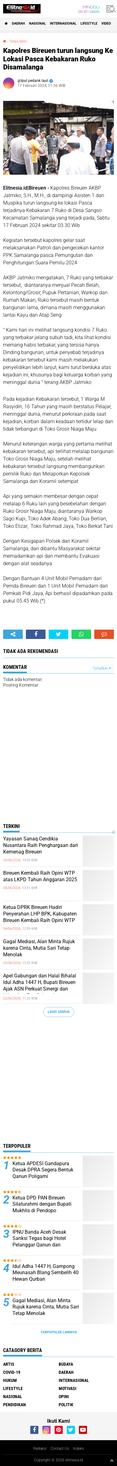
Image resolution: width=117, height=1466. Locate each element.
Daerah (18, 23)
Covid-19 (11, 1372)
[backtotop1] (111, 1460)
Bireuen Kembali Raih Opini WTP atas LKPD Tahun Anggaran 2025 (40, 876)
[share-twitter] (58, 634)
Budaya (66, 1364)
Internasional (63, 23)
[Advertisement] (58, 1081)
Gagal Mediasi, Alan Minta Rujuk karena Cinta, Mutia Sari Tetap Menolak (39, 948)
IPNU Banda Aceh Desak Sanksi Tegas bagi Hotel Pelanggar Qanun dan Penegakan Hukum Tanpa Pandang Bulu (41, 1245)
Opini (64, 1396)
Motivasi (67, 1388)
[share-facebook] (36, 634)
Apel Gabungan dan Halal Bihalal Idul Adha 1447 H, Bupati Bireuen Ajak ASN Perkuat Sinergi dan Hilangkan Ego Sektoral (39, 985)
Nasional (37, 23)
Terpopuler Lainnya (59, 1332)
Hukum (10, 1380)
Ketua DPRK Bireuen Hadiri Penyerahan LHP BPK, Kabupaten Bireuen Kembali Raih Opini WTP (40, 913)
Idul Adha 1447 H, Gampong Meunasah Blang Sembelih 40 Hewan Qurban (45, 1272)
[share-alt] (13, 634)
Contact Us (60, 1448)
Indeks (78, 1448)
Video (106, 23)
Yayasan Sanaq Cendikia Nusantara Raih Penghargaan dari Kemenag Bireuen (40, 845)
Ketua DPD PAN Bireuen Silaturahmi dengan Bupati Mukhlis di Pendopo (41, 1204)
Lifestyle (88, 23)
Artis (8, 1364)
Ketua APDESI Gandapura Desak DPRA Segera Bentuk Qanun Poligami (42, 1170)
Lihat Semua (59, 1012)
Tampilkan (102, 668)
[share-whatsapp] (81, 634)
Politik (66, 1404)
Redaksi (39, 1448)
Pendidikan (14, 1404)
